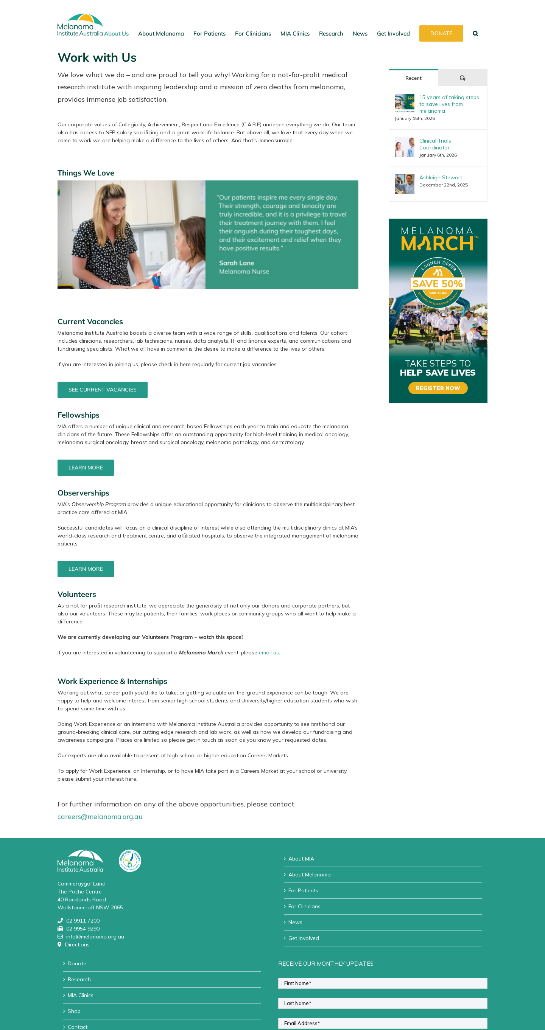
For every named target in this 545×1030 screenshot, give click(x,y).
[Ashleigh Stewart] (404, 177)
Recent (413, 78)
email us (269, 652)
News (295, 922)
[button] (475, 33)
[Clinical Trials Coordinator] (404, 141)
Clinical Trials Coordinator (435, 144)
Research (79, 979)
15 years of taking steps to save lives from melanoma (449, 104)
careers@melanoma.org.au (100, 816)
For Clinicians (304, 906)
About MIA (301, 858)
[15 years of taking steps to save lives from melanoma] (404, 97)
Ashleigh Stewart (440, 177)
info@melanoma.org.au (95, 936)
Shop (74, 1011)
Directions (77, 944)
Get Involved (303, 938)
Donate (77, 963)
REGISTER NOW (438, 388)
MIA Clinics (80, 995)
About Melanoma (309, 874)
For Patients (303, 890)
